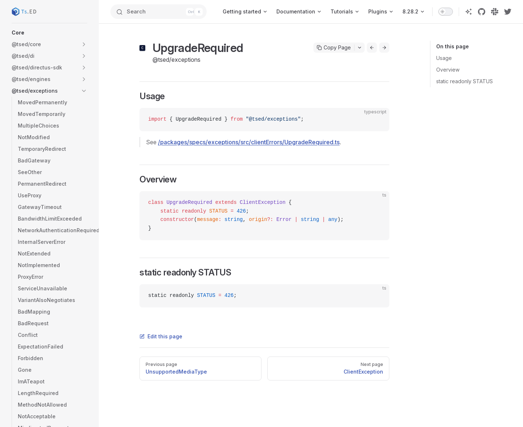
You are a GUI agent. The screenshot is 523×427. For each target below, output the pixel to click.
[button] (49, 33)
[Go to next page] (384, 48)
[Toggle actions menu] (359, 48)
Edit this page (160, 336)
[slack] (494, 11)
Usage (444, 58)
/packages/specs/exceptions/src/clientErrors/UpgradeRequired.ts (249, 142)
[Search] (158, 11)
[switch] (445, 12)
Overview (447, 70)
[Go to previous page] (372, 48)
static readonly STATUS (464, 81)
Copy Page (334, 47)
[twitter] (507, 11)
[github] (481, 11)
